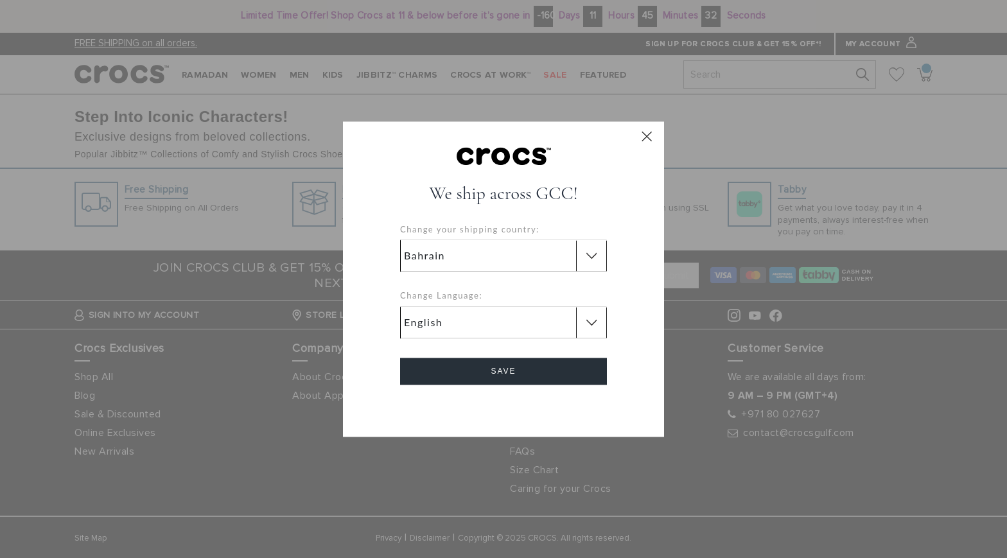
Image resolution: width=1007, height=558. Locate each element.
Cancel (503, 407)
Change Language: (441, 296)
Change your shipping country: (469, 229)
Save (503, 371)
